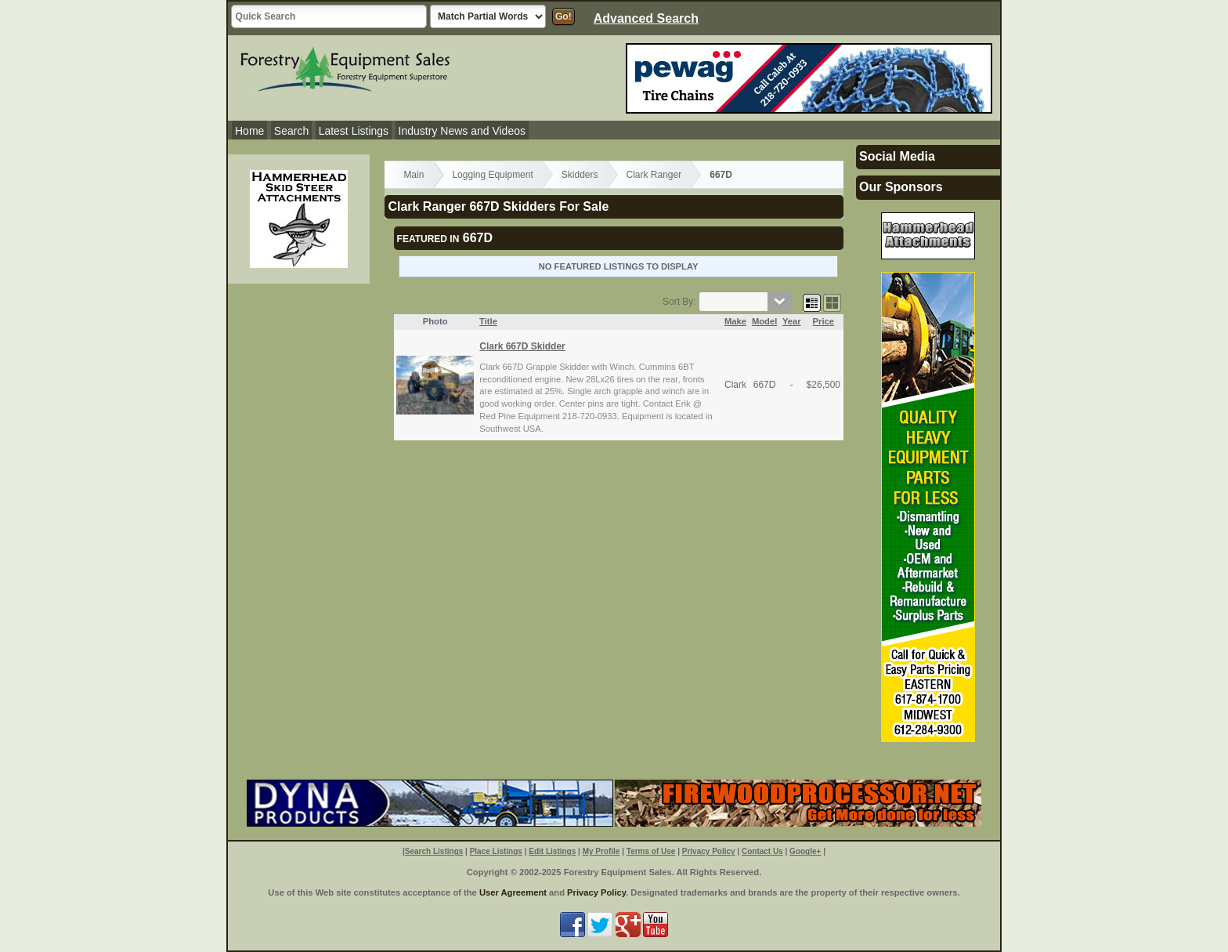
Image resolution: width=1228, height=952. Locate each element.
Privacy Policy (708, 851)
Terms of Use (651, 851)
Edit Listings (552, 851)
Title (488, 321)
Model (764, 321)
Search (291, 131)
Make (735, 321)
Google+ (805, 851)
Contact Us (762, 851)
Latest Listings (354, 131)
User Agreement (513, 892)
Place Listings (496, 851)
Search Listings (434, 851)
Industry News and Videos (462, 131)
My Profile (601, 851)
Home (249, 131)
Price (823, 321)
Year (791, 321)
